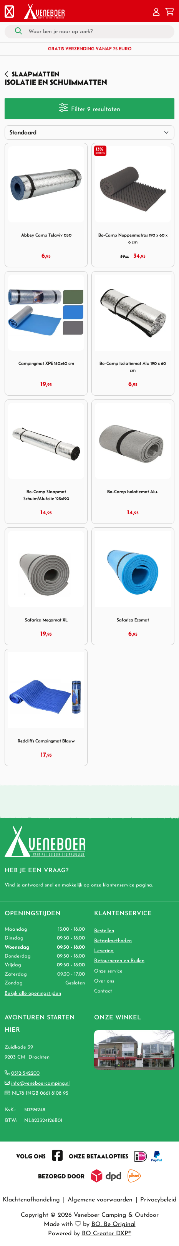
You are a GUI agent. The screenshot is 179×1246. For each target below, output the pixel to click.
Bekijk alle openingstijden (33, 993)
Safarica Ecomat (133, 619)
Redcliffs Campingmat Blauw (46, 740)
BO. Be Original (113, 1224)
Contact (103, 991)
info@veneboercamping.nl (40, 1083)
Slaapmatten (35, 74)
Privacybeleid (158, 1200)
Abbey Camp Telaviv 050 (46, 234)
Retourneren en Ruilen (119, 960)
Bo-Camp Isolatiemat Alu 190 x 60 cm (132, 367)
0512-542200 (25, 1073)
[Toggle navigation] (9, 12)
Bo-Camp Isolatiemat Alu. (132, 491)
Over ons (104, 981)
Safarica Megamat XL (46, 619)
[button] (156, 12)
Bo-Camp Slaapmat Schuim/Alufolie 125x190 (46, 495)
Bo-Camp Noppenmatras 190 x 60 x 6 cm (132, 238)
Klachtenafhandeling (31, 1200)
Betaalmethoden (113, 940)
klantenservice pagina (127, 885)
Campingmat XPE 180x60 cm (46, 363)
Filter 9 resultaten (89, 108)
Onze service (108, 971)
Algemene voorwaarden (100, 1200)
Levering (104, 950)
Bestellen (104, 930)
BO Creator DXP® (106, 1234)
